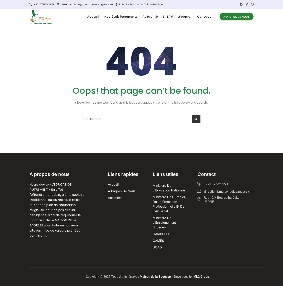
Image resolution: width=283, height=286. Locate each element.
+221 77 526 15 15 (41, 4)
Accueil (93, 17)
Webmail (185, 17)
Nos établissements (121, 17)
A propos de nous (236, 16)
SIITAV (168, 17)
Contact (204, 17)
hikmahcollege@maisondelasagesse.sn (85, 4)
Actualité (150, 17)
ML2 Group (201, 277)
